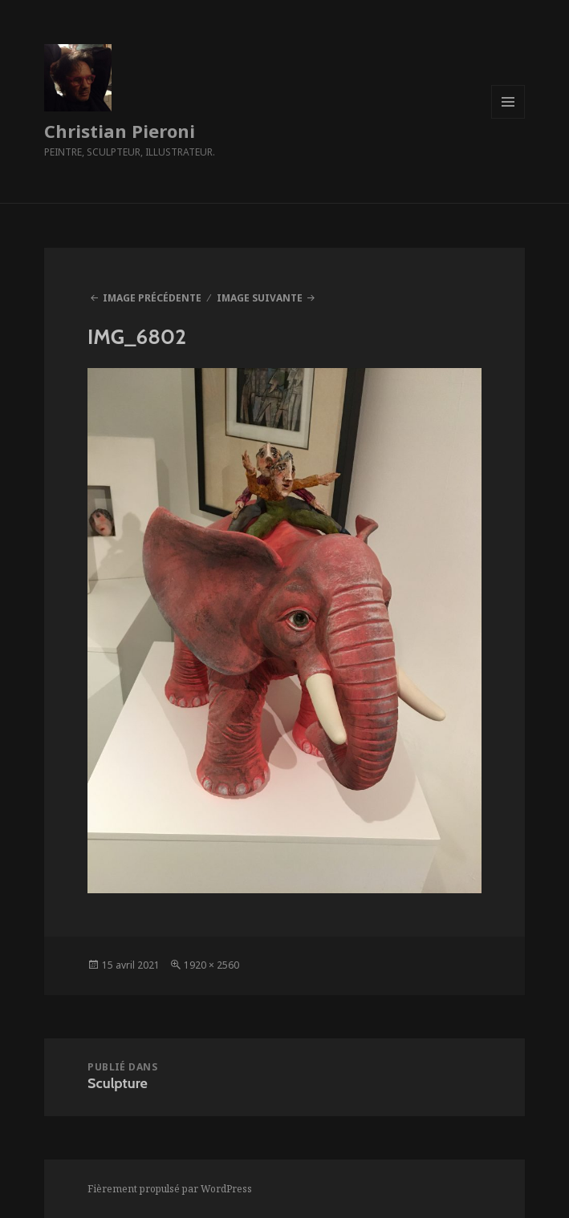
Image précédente (152, 298)
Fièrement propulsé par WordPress (169, 1189)
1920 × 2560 (211, 965)
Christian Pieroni (119, 131)
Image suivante (260, 298)
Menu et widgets (508, 118)
